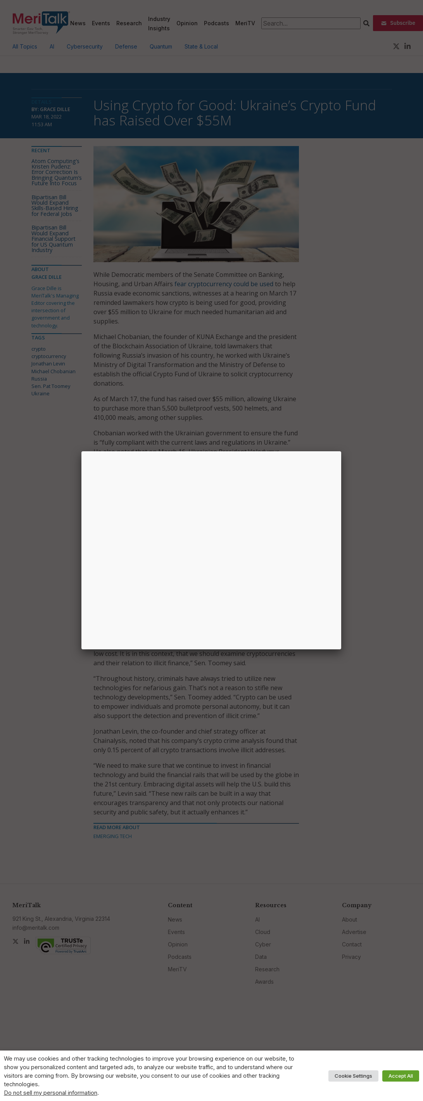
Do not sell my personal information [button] (50, 1092)
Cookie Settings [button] (353, 1076)
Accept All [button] (400, 1076)
